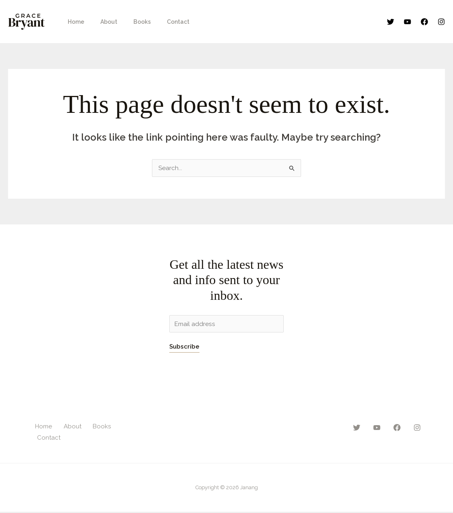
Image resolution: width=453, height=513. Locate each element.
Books (130, 22)
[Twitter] (390, 21)
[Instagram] (441, 21)
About (101, 22)
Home (73, 22)
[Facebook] (424, 21)
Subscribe (184, 347)
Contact (161, 22)
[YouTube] (407, 21)
